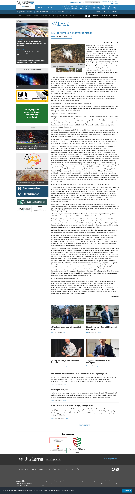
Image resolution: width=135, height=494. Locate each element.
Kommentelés (71, 469)
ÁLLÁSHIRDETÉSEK (29, 188)
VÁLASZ (53, 36)
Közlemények (63, 16)
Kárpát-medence (57, 12)
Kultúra (29, 16)
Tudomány (52, 16)
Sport (72, 16)
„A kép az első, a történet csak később (65, 361)
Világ (68, 12)
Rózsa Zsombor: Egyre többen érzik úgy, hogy (102, 328)
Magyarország (42, 12)
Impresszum (96, 16)
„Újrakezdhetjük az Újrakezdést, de (66, 328)
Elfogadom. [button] (127, 490)
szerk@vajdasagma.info (26, 483)
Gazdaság (20, 16)
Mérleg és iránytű (59, 389)
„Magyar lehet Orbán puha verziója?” (98, 361)
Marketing (106, 16)
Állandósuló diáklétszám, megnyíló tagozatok (72, 405)
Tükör (99, 12)
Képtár (114, 12)
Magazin (44, 16)
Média (36, 16)
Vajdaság (21, 12)
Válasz (106, 12)
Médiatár (115, 16)
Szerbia (30, 12)
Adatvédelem (53, 469)
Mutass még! (84, 425)
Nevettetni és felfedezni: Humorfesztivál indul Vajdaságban (79, 373)
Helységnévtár (28, 194)
